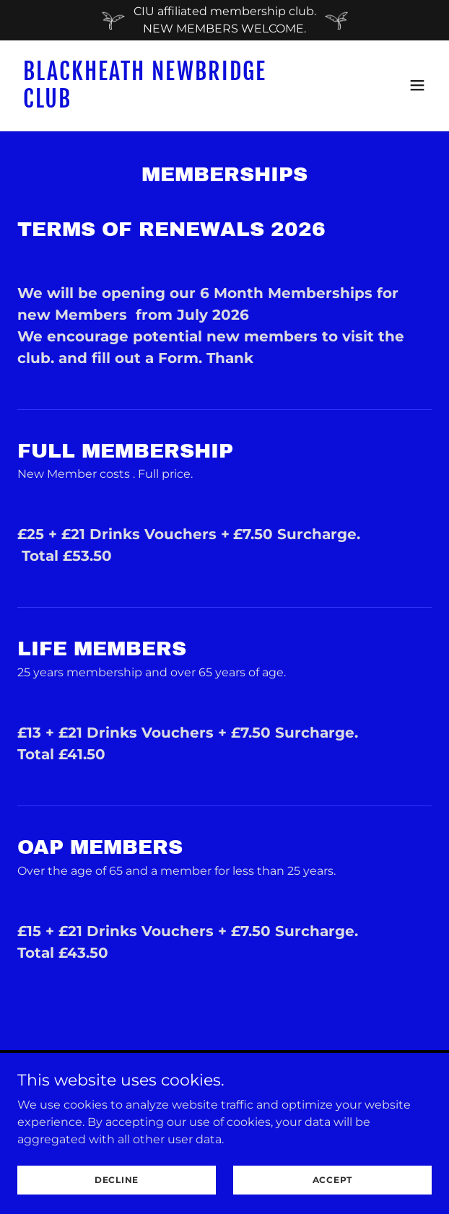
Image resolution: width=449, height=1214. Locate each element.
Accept (333, 1179)
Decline (117, 1179)
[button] (417, 85)
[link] (162, 103)
